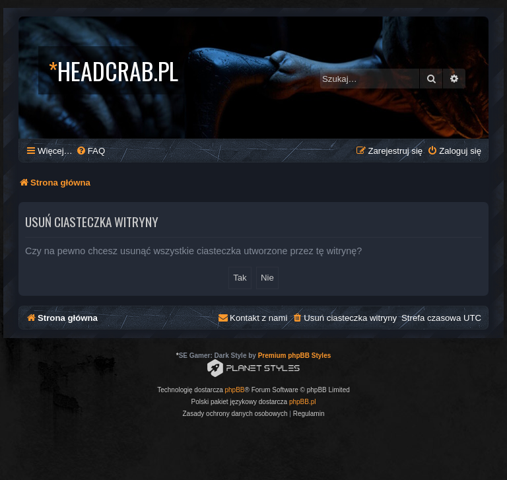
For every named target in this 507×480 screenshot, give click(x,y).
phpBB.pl (302, 401)
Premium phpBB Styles (294, 355)
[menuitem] (90, 150)
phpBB (235, 390)
